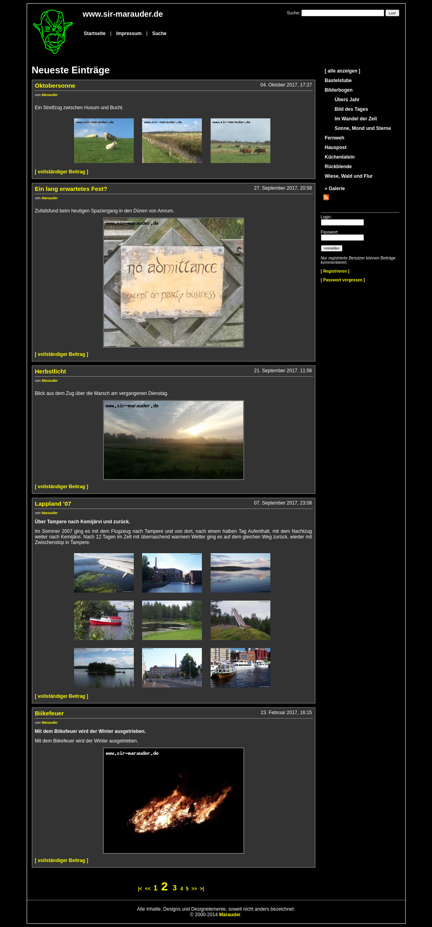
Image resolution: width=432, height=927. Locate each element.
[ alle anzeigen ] (342, 71)
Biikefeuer (49, 713)
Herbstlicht (50, 371)
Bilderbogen (339, 90)
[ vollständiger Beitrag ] (61, 172)
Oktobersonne (55, 85)
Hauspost (336, 147)
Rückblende (338, 166)
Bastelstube (338, 80)
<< (148, 889)
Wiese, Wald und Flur (349, 176)
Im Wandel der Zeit (356, 119)
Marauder (50, 95)
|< (140, 889)
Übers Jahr (347, 99)
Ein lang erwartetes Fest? (71, 188)
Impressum (129, 33)
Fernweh (334, 138)
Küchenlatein (340, 157)
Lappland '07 (53, 503)
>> (194, 889)
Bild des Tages (351, 109)
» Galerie (335, 188)
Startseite (95, 33)
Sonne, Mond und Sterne (363, 128)
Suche (159, 33)
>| (202, 889)
